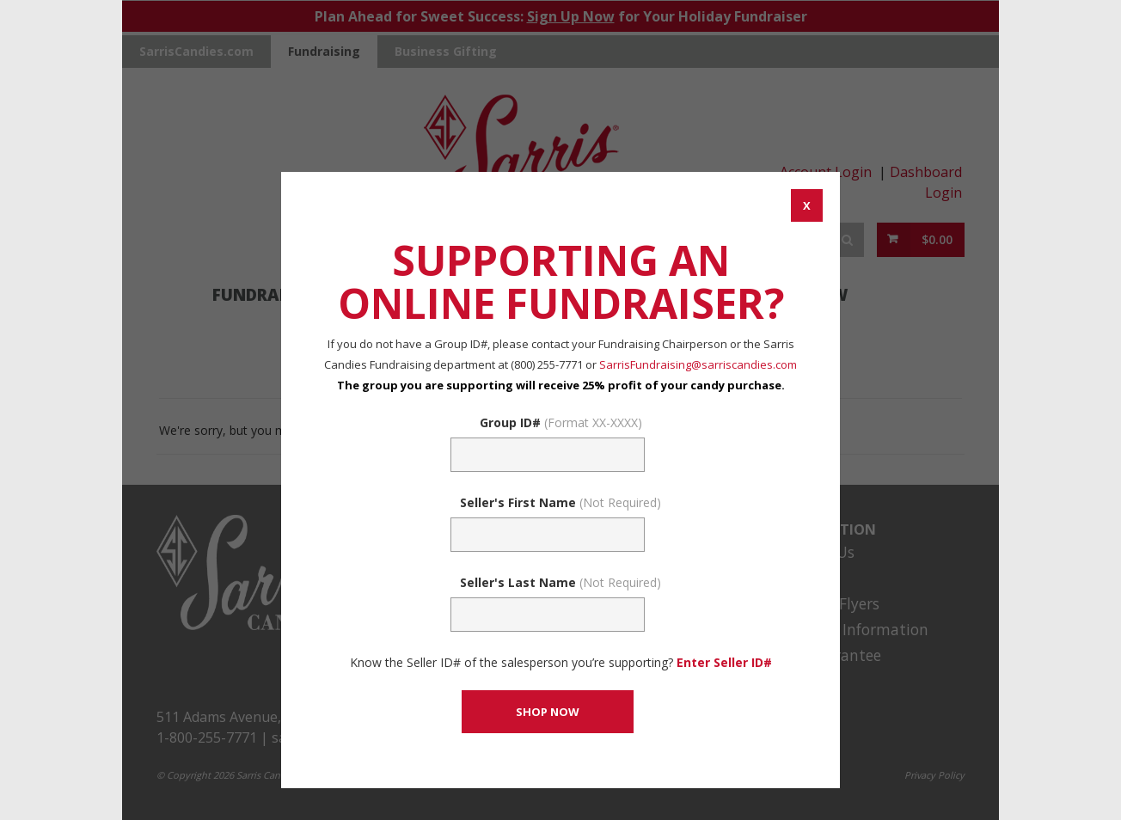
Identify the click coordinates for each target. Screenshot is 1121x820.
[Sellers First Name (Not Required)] (547, 534)
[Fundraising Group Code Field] (547, 455)
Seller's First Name (560, 502)
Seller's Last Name (560, 582)
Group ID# (561, 422)
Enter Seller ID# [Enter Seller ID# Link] (724, 662)
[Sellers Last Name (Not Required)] (547, 614)
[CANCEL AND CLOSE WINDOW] (807, 205)
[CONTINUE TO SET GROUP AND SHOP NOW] (548, 711)
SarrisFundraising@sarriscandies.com (698, 364)
